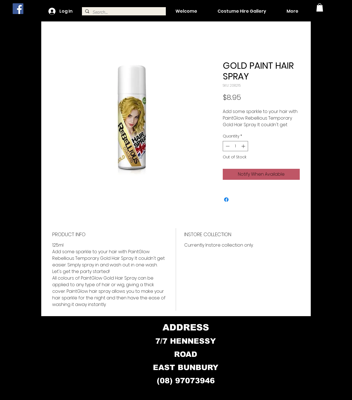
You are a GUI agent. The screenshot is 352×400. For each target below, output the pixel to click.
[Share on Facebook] (226, 199)
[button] (319, 7)
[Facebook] (18, 8)
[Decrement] (227, 146)
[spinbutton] (235, 146)
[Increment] (243, 146)
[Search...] (123, 12)
